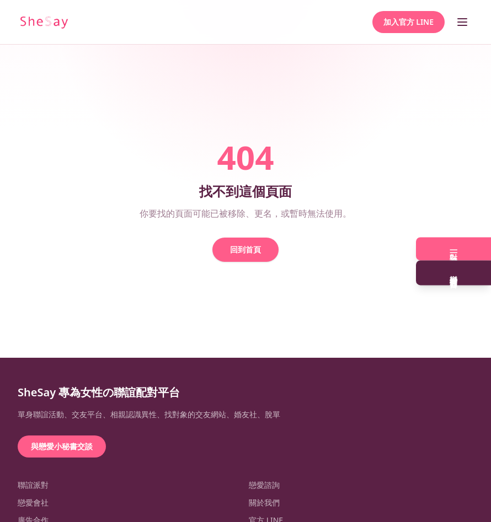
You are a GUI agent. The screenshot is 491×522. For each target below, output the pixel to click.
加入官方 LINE (408, 22)
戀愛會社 (33, 502)
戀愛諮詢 (264, 485)
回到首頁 (245, 249)
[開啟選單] (462, 22)
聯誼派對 (33, 485)
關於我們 (264, 502)
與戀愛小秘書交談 (62, 446)
